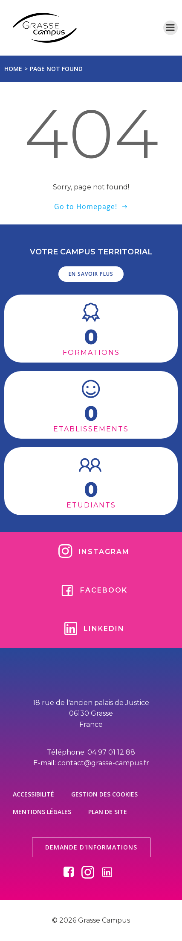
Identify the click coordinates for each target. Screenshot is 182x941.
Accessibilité (33, 794)
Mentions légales (42, 812)
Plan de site (107, 812)
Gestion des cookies (104, 794)
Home (13, 69)
